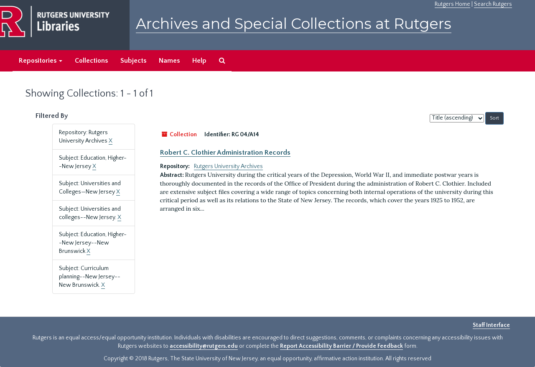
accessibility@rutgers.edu (204, 346)
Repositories (40, 60)
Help (199, 60)
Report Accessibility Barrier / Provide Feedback (341, 346)
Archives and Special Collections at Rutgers (293, 24)
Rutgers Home (452, 4)
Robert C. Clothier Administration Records (225, 152)
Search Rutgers (493, 4)
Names (169, 60)
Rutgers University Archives (228, 166)
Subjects (133, 60)
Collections (91, 60)
